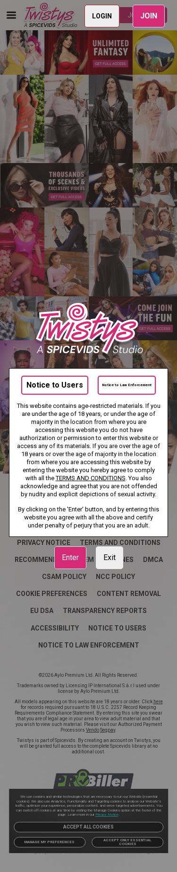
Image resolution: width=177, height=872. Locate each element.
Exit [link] (109, 557)
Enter (70, 557)
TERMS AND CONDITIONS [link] (91, 478)
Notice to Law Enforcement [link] (127, 385)
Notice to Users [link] (54, 384)
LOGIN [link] (102, 16)
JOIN (148, 15)
